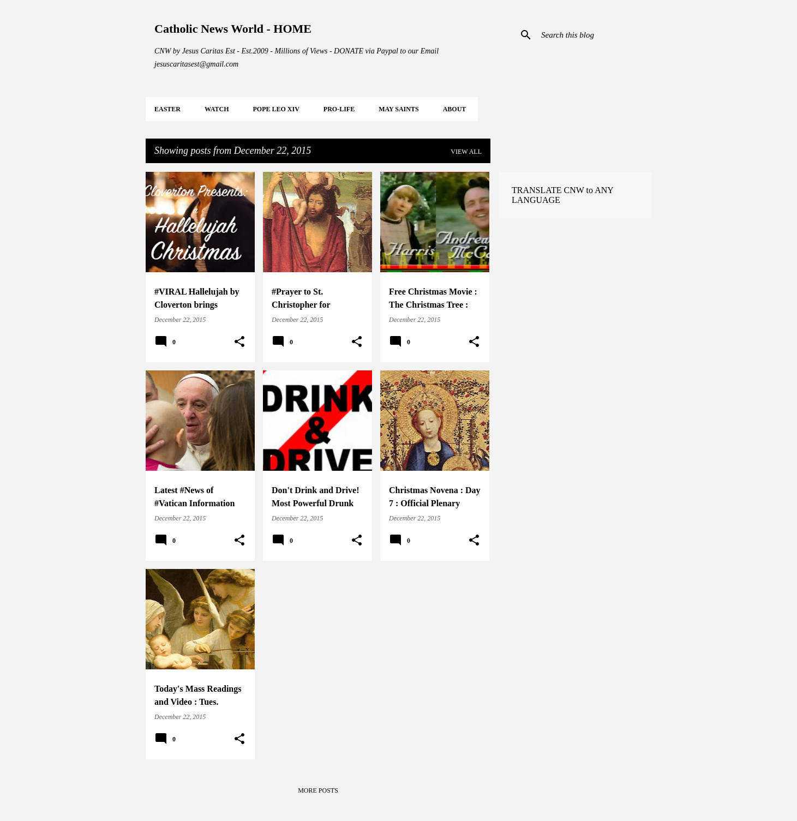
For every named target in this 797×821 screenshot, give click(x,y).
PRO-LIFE (339, 109)
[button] (239, 342)
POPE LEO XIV (276, 109)
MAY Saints (398, 109)
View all (466, 151)
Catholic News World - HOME (232, 28)
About (454, 109)
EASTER (167, 109)
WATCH (217, 109)
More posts (318, 790)
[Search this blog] (594, 35)
